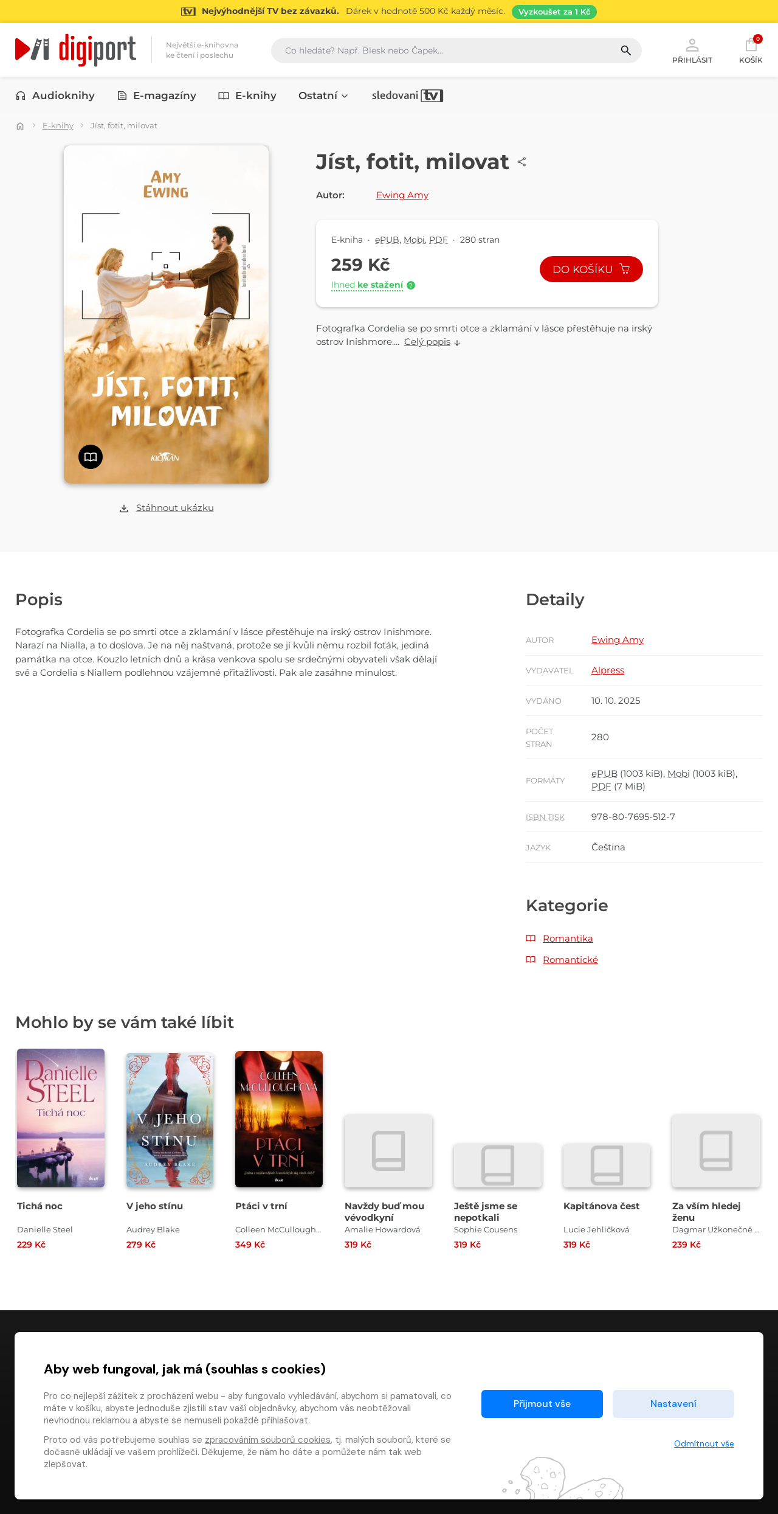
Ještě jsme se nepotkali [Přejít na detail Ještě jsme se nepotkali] (485, 1211)
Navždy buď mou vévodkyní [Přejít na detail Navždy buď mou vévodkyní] (384, 1211)
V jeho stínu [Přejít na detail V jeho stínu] (154, 1206)
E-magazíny (157, 95)
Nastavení (673, 1403)
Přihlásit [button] (692, 50)
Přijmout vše (542, 1403)
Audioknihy (55, 95)
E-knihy (247, 95)
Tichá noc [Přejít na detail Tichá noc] (40, 1206)
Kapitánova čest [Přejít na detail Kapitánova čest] (601, 1206)
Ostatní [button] (323, 95)
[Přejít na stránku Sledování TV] (389, 11)
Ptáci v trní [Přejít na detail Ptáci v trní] (261, 1206)
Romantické (570, 959)
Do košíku (591, 269)
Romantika (568, 938)
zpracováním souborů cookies (268, 1440)
